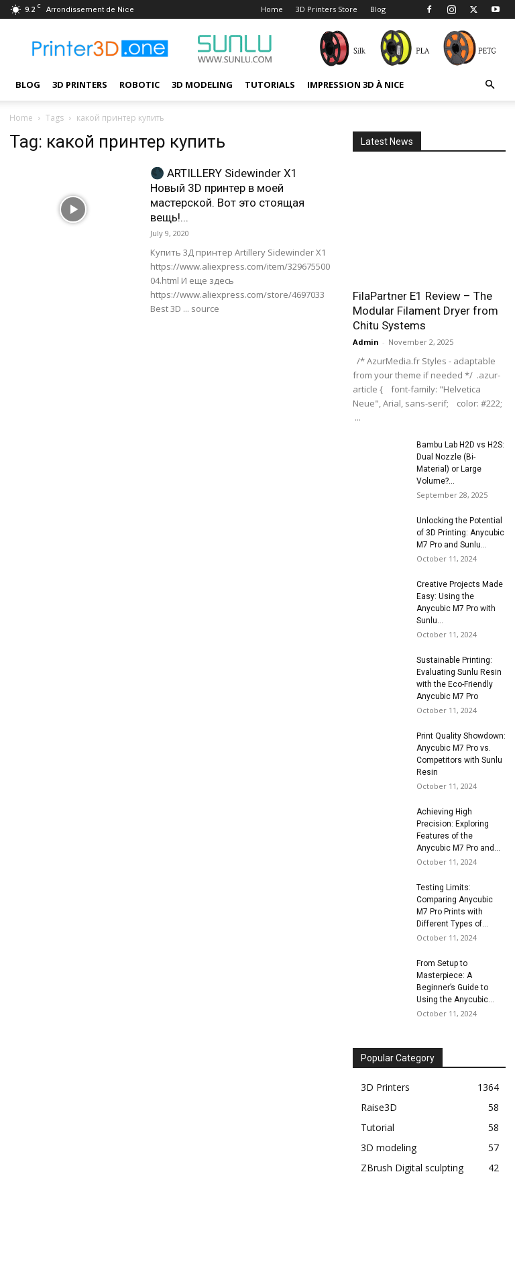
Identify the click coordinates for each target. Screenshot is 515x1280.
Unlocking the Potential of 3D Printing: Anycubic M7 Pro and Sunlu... (460, 532)
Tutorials (270, 84)
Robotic (139, 84)
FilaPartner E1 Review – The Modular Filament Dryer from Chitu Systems (425, 310)
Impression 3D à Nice (355, 84)
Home (272, 9)
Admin (366, 342)
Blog (378, 9)
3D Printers (79, 84)
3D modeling (202, 84)
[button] (489, 84)
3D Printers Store (326, 9)
